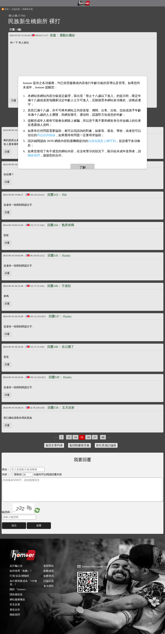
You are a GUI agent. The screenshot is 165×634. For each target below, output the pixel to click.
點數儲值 (49, 570)
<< (56, 437)
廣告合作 (15, 609)
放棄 (38, 525)
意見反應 (15, 604)
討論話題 (15, 9)
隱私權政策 (16, 594)
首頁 (7, 9)
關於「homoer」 (19, 589)
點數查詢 (49, 575)
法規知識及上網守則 (102, 141)
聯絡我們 (15, 614)
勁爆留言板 (27, 9)
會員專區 (49, 586)
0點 (19, 29)
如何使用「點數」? (20, 570)
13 (69, 437)
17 (94, 437)
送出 (14, 525)
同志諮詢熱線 (46, 135)
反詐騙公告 (16, 565)
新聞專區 (49, 565)
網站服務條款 (17, 599)
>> (109, 437)
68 (103, 437)
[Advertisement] (82, 70)
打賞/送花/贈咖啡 (19, 575)
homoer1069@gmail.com (95, 566)
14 (75, 437)
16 (88, 437)
